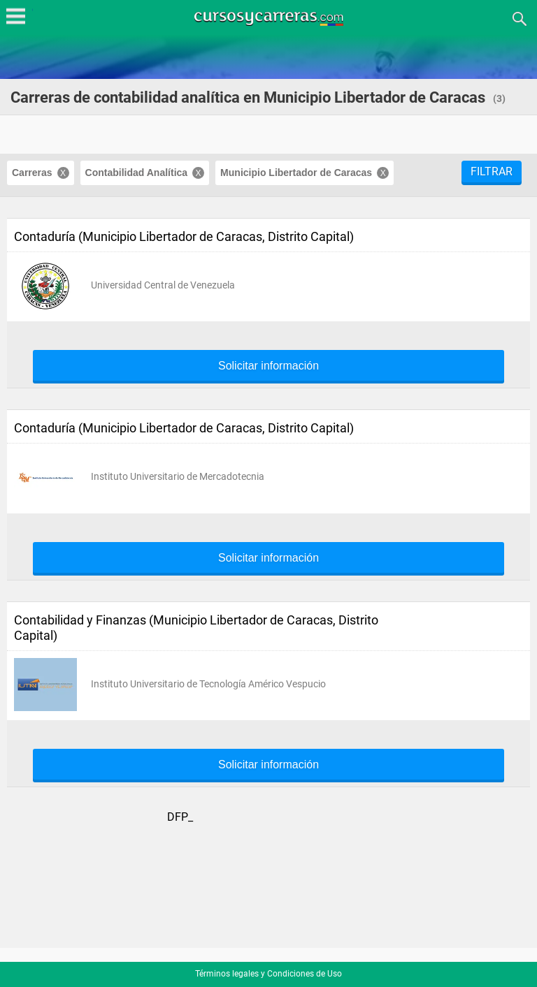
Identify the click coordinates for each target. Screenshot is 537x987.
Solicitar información (268, 366)
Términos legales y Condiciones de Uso (268, 974)
